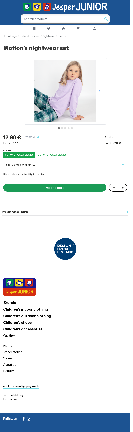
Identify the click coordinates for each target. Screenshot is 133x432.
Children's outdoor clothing (27, 315)
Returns (8, 371)
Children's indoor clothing (25, 309)
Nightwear (49, 36)
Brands (9, 302)
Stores (7, 358)
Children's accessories (23, 329)
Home (7, 346)
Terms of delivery (13, 395)
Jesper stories (12, 352)
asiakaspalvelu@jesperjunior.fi (21, 386)
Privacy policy (11, 399)
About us (9, 364)
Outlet (9, 335)
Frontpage (10, 36)
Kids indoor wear (30, 36)
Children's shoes (17, 322)
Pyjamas (63, 36)
